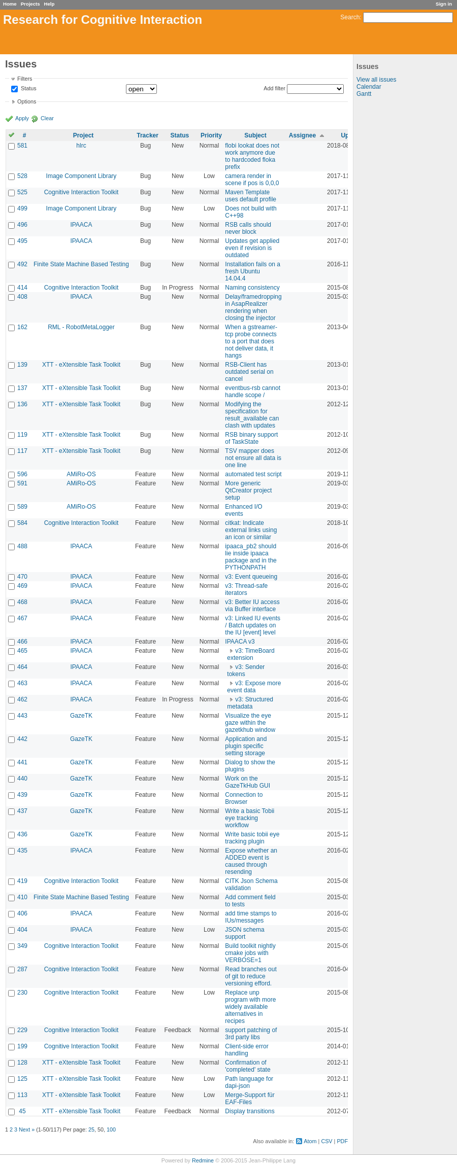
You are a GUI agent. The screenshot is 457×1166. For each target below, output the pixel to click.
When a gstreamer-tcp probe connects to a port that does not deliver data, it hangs (251, 341)
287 (22, 969)
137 (22, 388)
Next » (27, 1129)
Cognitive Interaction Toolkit (81, 192)
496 (22, 224)
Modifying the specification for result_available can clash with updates (252, 415)
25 (91, 1129)
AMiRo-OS (81, 474)
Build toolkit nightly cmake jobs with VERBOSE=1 (250, 953)
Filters (24, 79)
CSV (326, 1141)
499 (22, 208)
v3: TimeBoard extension (250, 654)
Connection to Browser (244, 798)
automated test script (253, 474)
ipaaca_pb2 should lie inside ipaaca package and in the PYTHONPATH (250, 557)
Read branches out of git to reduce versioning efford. (250, 976)
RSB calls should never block (248, 228)
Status (28, 89)
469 (22, 585)
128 (22, 1062)
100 (111, 1129)
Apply (22, 118)
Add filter (274, 88)
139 (22, 364)
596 (22, 474)
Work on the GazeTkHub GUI (247, 782)
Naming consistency (252, 287)
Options (26, 101)
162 (22, 327)
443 (22, 715)
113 (22, 1095)
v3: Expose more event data (254, 687)
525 (22, 192)
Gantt (363, 93)
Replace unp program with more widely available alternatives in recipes (250, 1006)
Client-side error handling (246, 1050)
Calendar (368, 86)
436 (22, 834)
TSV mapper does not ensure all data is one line (253, 458)
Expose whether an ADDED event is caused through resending (251, 861)
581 (22, 145)
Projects (30, 4)
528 (22, 176)
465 (22, 650)
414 (22, 287)
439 (22, 794)
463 (22, 683)
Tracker (147, 135)
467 (22, 618)
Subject (255, 135)
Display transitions (249, 1111)
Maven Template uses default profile (250, 196)
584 (22, 522)
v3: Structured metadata (250, 703)
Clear (47, 118)
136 (22, 404)
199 (22, 1046)
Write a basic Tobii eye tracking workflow (249, 818)
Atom (310, 1141)
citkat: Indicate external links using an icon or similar (251, 530)
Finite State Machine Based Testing (81, 264)
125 (22, 1078)
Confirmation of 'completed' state (247, 1066)
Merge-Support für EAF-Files (249, 1098)
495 (22, 240)
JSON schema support (244, 933)
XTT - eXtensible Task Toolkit (81, 364)
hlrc (81, 145)
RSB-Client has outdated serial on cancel (249, 371)
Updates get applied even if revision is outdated (252, 248)
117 (22, 450)
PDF (342, 1141)
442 (22, 739)
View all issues (376, 79)
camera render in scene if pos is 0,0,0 (252, 179)
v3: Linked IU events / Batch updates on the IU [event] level (252, 625)
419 (22, 881)
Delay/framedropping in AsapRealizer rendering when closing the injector (253, 307)
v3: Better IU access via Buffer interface (252, 605)
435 (22, 850)
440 (22, 778)
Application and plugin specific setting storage (246, 746)
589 (22, 506)
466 (22, 641)
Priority (211, 135)
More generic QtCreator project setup (248, 490)
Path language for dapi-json (249, 1082)
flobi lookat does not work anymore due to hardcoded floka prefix (252, 156)
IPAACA (81, 224)
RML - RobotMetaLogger (81, 327)
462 (22, 699)
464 (22, 666)
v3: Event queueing (251, 576)
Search (350, 17)
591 (22, 483)
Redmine (203, 1160)
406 (22, 913)
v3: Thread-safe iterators (246, 589)
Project (83, 135)
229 (22, 1030)
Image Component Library (81, 176)
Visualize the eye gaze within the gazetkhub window (250, 722)
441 (22, 762)
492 (22, 264)
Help (49, 4)
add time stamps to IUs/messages (250, 917)
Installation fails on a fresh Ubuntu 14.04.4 (252, 271)
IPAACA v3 (239, 641)
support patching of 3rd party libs (251, 1034)
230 (22, 992)
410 (22, 897)
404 (22, 929)
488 (22, 546)
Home (10, 4)
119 (22, 434)
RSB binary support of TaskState (251, 438)
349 (22, 945)
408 (22, 296)
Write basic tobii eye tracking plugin (252, 838)
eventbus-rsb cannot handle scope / (252, 391)
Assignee (302, 135)
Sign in (444, 4)
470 (22, 576)
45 (22, 1111)
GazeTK (81, 715)
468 (22, 602)
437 (22, 811)
